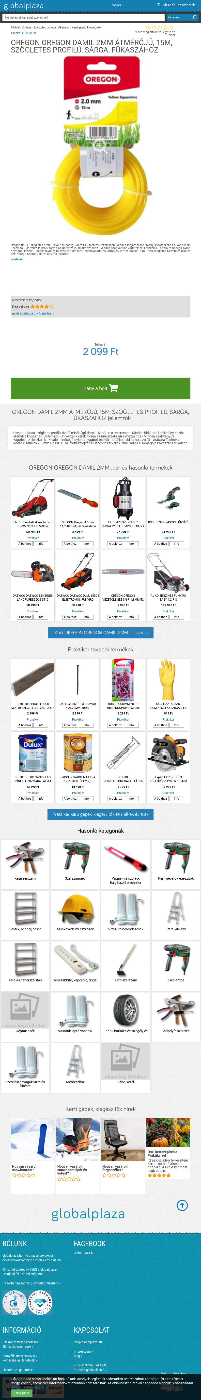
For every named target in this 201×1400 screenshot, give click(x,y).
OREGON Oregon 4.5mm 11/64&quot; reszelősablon (78, 524)
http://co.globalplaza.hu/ (91, 1370)
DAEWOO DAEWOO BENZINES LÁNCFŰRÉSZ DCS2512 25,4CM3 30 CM (33, 598)
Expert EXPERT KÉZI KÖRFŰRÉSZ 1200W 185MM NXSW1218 (168, 779)
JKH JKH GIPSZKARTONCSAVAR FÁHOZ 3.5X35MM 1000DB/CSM (123, 779)
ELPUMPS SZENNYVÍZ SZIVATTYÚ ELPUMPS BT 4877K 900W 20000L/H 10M (123, 524)
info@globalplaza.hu (88, 1342)
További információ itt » (29, 1387)
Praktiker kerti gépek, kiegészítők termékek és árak (100, 814)
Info (41, 543)
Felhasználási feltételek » (19, 1360)
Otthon (26, 27)
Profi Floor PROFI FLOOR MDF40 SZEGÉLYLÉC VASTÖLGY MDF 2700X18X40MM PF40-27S (32, 706)
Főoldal (15, 27)
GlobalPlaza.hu (84, 1253)
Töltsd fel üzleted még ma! (25, 1274)
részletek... (18, 259)
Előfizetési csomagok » (17, 1346)
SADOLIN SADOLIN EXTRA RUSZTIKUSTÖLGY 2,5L (78, 779)
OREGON (29, 33)
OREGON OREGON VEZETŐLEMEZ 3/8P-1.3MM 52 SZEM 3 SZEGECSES (123, 598)
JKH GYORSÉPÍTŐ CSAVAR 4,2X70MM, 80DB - (78, 706)
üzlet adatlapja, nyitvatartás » (33, 313)
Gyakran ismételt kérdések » (21, 1342)
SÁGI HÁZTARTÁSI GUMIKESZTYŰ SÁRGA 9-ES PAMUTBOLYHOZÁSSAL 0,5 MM (168, 706)
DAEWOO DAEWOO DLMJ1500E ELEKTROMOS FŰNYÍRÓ (78, 597)
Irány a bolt (100, 388)
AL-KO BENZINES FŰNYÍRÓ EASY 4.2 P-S (168, 597)
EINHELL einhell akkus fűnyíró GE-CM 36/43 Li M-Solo (32, 524)
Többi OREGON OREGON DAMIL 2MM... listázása (101, 632)
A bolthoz (24, 543)
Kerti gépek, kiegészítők (86, 27)
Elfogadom (22, 1393)
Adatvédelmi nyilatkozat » (19, 1356)
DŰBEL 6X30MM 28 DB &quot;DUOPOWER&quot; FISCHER (123, 706)
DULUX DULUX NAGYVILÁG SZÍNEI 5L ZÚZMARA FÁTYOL (33, 779)
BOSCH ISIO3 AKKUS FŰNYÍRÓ (168, 522)
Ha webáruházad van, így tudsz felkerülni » (31, 1283)
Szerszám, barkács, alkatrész (51, 27)
